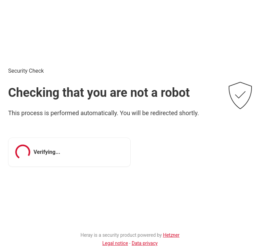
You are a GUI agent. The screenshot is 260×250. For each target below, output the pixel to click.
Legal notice (115, 243)
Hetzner (171, 235)
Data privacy (145, 243)
